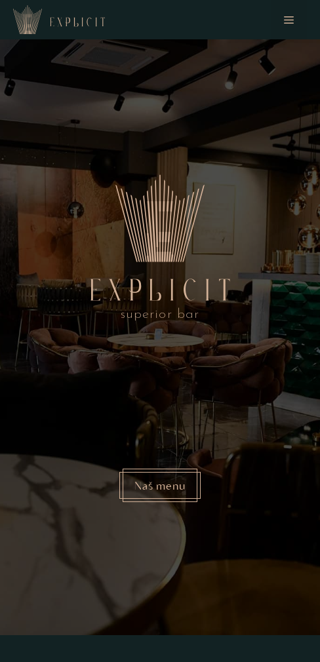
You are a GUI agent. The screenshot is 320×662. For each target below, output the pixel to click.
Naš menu (160, 485)
